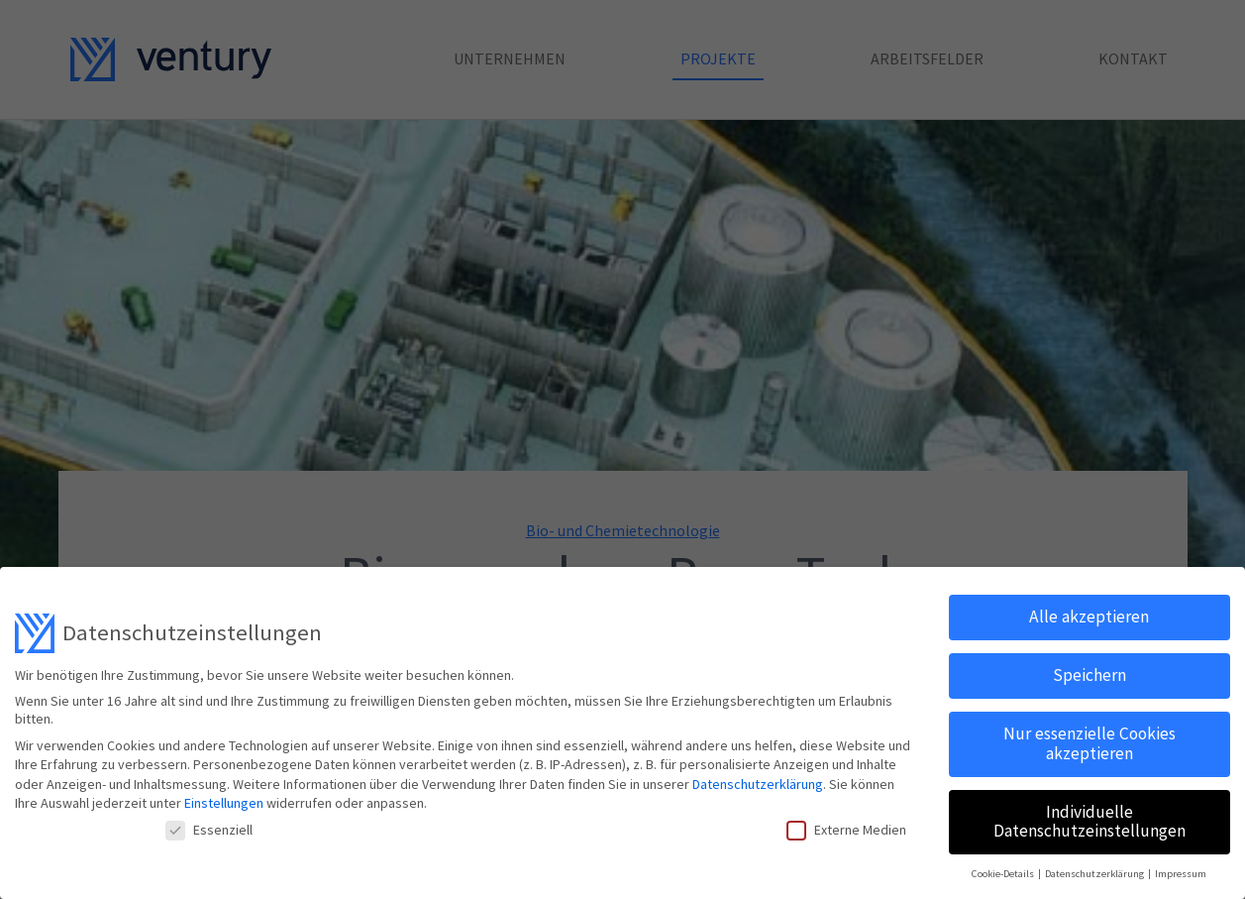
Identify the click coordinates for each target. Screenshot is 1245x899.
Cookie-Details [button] (1004, 872)
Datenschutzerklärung (757, 783)
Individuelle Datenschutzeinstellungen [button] (1089, 821)
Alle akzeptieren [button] (1089, 616)
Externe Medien (846, 829)
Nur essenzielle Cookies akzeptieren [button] (1089, 742)
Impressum (1180, 872)
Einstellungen (223, 803)
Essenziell (209, 829)
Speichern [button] (1089, 675)
